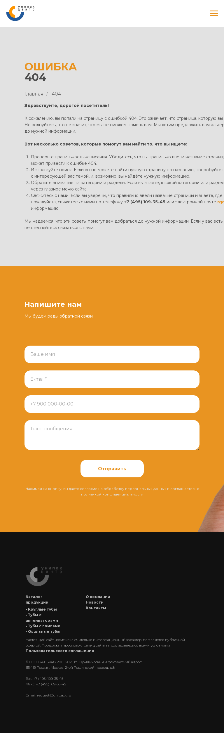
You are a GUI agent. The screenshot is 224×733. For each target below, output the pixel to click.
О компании (98, 597)
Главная (33, 94)
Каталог (34, 597)
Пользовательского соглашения (60, 651)
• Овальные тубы (43, 631)
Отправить (112, 469)
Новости (95, 602)
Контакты (96, 608)
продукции (37, 602)
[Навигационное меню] (214, 13)
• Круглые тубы (41, 609)
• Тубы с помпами (43, 626)
